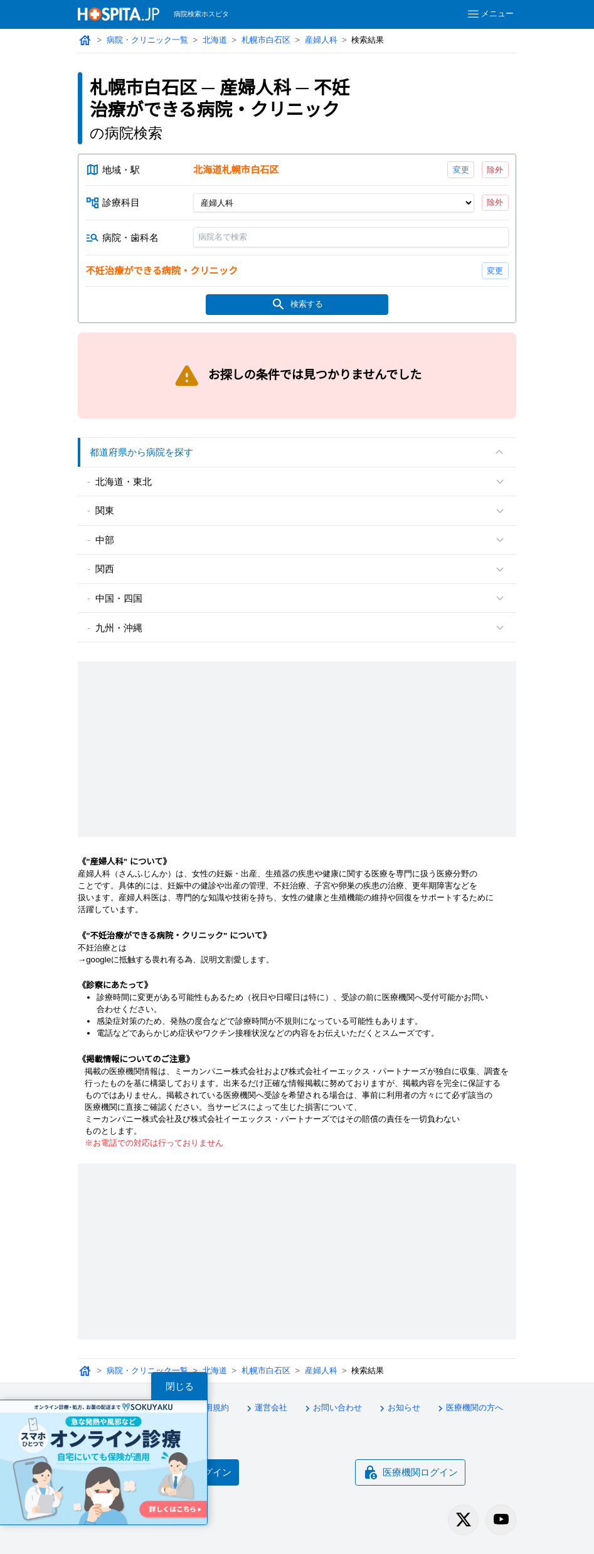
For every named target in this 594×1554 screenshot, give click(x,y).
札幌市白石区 (265, 40)
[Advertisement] (297, 749)
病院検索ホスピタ (201, 14)
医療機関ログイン (410, 1472)
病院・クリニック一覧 (147, 40)
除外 (495, 169)
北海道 (215, 40)
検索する (297, 304)
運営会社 (265, 1408)
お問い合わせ (332, 1408)
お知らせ (398, 1408)
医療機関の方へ (469, 1408)
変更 (461, 169)
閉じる (180, 1386)
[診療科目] (333, 202)
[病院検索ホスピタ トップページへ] (118, 14)
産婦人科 (321, 40)
